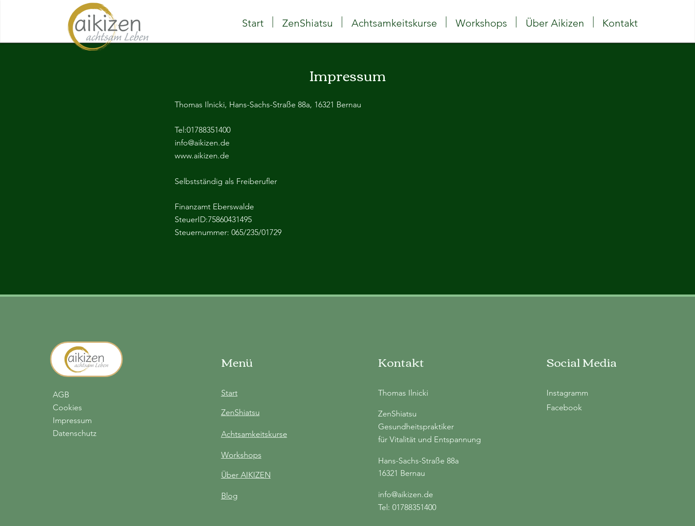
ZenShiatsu (240, 412)
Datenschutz (75, 433)
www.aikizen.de (202, 156)
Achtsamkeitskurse (254, 434)
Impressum (72, 420)
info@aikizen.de (202, 143)
